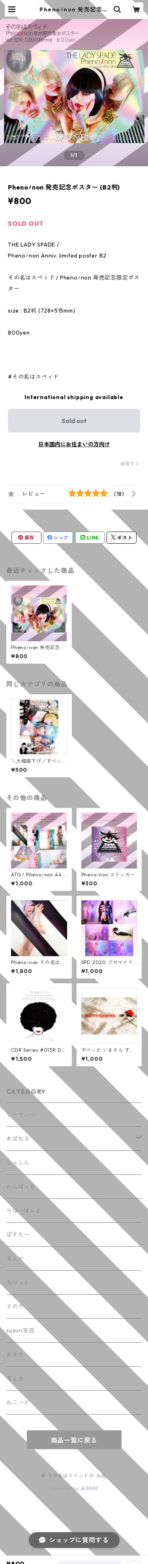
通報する (130, 464)
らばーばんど (23, 1210)
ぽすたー (18, 1234)
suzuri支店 (20, 1330)
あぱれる (18, 1138)
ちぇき (15, 1378)
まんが (15, 1258)
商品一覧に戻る (74, 1440)
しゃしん (18, 1162)
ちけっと (18, 1282)
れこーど (18, 1402)
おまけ (15, 1354)
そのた (15, 1306)
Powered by (74, 1488)
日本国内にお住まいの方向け (74, 444)
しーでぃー (21, 1114)
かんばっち (21, 1186)
